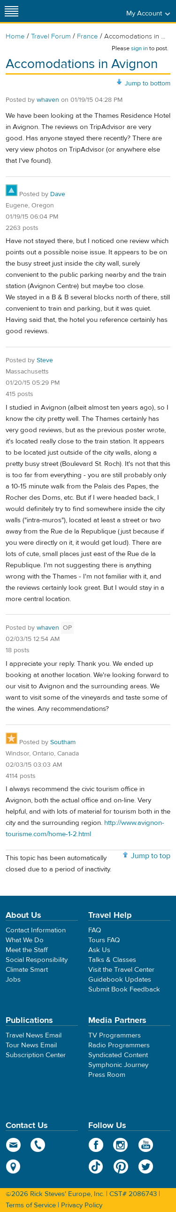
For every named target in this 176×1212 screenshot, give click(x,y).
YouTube (145, 1144)
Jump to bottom (147, 83)
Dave (57, 194)
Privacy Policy (81, 1205)
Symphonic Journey (118, 1064)
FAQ (94, 930)
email (13, 1144)
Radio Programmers (119, 1045)
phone (38, 1144)
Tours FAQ (104, 940)
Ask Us (99, 949)
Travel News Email (33, 1035)
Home (15, 36)
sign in (139, 48)
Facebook (96, 1144)
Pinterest (121, 1166)
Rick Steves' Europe (88, 11)
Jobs (13, 979)
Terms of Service (31, 1205)
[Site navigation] (11, 11)
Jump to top (150, 856)
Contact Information (36, 930)
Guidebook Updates (119, 979)
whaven (48, 100)
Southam (63, 742)
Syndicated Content (118, 1055)
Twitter (145, 1166)
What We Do (25, 940)
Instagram (121, 1144)
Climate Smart (27, 969)
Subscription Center (36, 1055)
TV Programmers (114, 1035)
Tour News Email (31, 1045)
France (87, 36)
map (13, 1166)
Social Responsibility (37, 959)
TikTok (96, 1166)
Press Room (106, 1074)
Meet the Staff (27, 949)
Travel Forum (51, 36)
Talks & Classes (112, 959)
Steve (45, 360)
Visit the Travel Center (121, 969)
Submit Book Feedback (124, 989)
